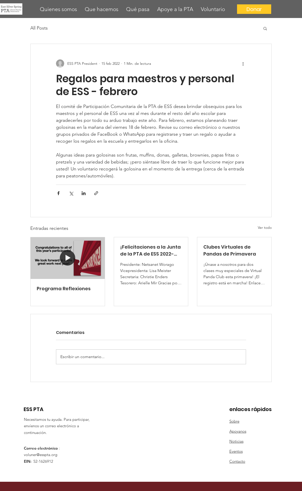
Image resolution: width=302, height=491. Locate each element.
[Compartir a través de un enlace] (96, 193)
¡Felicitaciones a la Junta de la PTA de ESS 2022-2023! (150, 250)
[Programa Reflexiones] (68, 258)
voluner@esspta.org (40, 454)
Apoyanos (237, 431)
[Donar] (254, 9)
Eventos (236, 451)
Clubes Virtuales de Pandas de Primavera (229, 250)
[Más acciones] (243, 63)
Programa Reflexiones (64, 288)
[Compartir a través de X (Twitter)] (71, 193)
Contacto (237, 461)
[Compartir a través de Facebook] (58, 193)
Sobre (234, 421)
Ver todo (265, 227)
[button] (58, 9)
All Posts (39, 28)
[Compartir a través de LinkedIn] (83, 193)
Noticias (236, 441)
